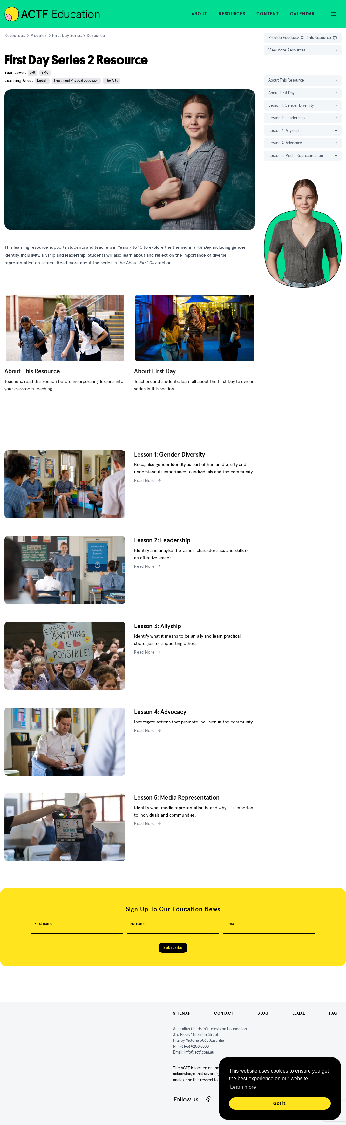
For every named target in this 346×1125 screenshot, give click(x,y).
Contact (224, 1013)
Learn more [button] (243, 1087)
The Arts (111, 80)
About (199, 14)
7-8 (32, 73)
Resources (232, 14)
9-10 (45, 73)
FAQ (333, 1013)
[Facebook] (208, 1099)
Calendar (302, 14)
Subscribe (173, 947)
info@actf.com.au (199, 1052)
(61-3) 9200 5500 (194, 1046)
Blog (262, 1013)
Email (231, 923)
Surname (138, 923)
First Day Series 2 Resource (78, 35)
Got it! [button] (280, 1103)
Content (267, 14)
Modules (39, 35)
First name (43, 923)
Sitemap (182, 1013)
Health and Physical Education (76, 80)
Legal (299, 1013)
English (42, 80)
